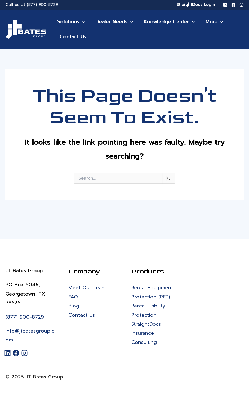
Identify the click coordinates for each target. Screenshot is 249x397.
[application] (81, 22)
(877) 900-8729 (42, 5)
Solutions (70, 22)
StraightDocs (146, 324)
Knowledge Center (167, 22)
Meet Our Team (87, 287)
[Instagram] (241, 5)
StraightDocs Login (196, 5)
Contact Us (72, 37)
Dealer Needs (113, 22)
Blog (73, 306)
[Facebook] (233, 5)
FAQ (73, 297)
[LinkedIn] (225, 5)
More (211, 22)
